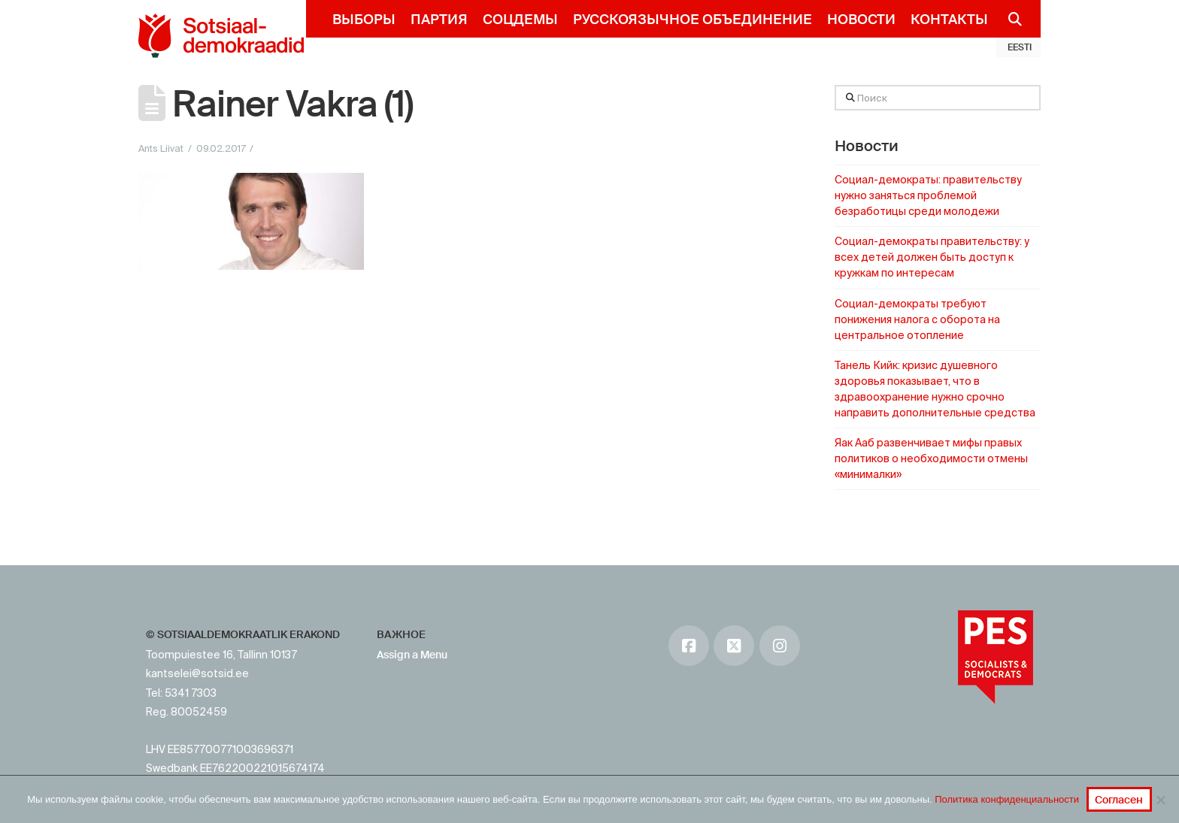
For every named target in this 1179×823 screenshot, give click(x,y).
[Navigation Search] (1009, 19)
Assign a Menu (412, 654)
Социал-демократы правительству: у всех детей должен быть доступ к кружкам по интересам (932, 257)
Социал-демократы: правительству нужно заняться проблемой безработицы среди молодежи (928, 195)
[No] (1160, 799)
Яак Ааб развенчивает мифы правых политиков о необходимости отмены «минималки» (931, 458)
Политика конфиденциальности (1007, 799)
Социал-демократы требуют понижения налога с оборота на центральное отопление (917, 319)
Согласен (1119, 799)
